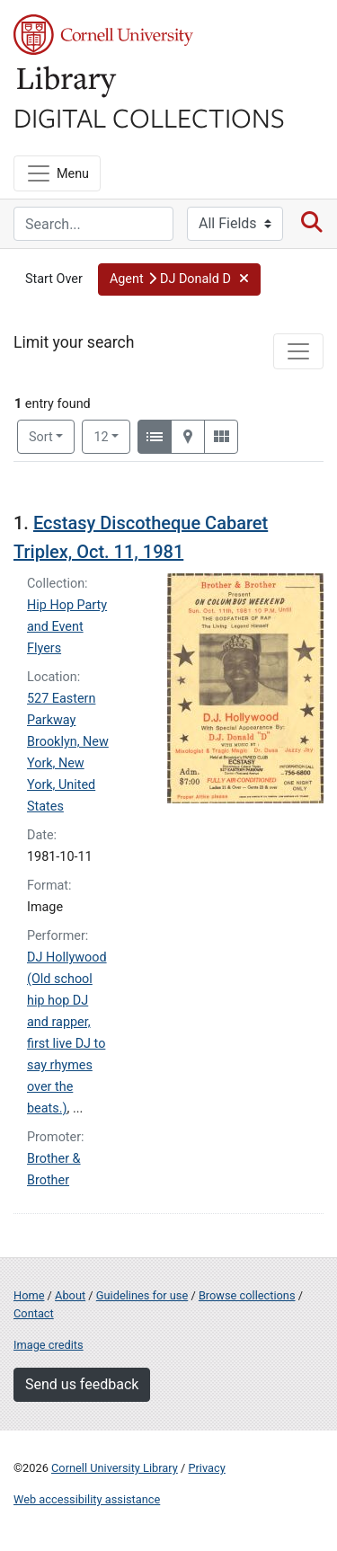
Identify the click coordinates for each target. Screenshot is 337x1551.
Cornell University (103, 34)
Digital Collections (149, 116)
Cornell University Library (114, 1468)
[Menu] (57, 173)
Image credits (48, 1345)
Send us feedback (81, 1384)
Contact (33, 1313)
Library (67, 82)
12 (111, 436)
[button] (179, 279)
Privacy (206, 1468)
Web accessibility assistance (86, 1499)
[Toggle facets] (298, 351)
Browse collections (247, 1295)
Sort (41, 437)
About (70, 1295)
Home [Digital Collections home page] (28, 1295)
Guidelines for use (142, 1295)
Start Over (54, 279)
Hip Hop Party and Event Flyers (67, 627)
